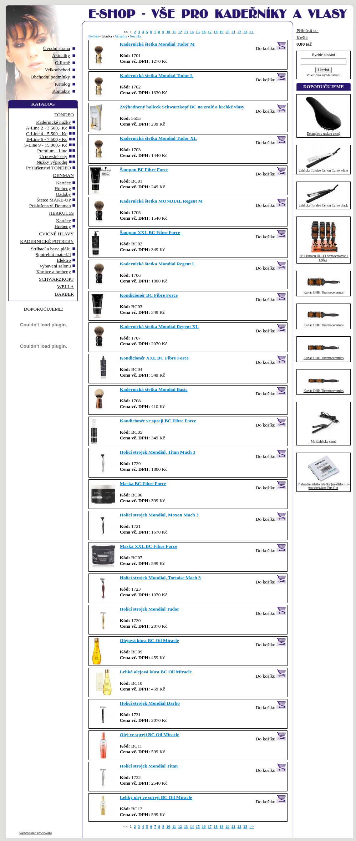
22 (239, 32)
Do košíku (271, 46)
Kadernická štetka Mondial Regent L (157, 263)
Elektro (64, 260)
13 (186, 32)
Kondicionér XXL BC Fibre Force (154, 358)
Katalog (62, 84)
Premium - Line (52, 150)
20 (227, 32)
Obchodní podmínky (50, 77)
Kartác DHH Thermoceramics (324, 292)
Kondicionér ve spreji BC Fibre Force (158, 420)
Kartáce (63, 182)
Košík (302, 37)
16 (204, 32)
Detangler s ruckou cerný (323, 134)
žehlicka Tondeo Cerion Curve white (323, 170)
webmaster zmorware (35, 833)
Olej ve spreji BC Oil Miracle (149, 734)
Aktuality (61, 55)
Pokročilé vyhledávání (323, 75)
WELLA (65, 286)
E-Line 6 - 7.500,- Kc (46, 139)
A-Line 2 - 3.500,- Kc (46, 128)
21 (233, 32)
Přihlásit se (307, 30)
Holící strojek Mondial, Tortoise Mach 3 (160, 577)
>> (251, 32)
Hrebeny (63, 188)
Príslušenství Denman (50, 205)
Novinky (136, 36)
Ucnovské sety (53, 156)
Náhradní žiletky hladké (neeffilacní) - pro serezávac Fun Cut (323, 486)
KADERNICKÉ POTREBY (47, 241)
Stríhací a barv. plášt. (51, 248)
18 (216, 32)
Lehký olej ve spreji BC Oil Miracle (156, 797)
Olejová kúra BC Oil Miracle (149, 640)
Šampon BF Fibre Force (144, 169)
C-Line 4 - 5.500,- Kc (46, 133)
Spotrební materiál (53, 254)
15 (198, 32)
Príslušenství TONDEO (48, 167)
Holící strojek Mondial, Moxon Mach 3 (159, 515)
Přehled (93, 36)
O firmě (62, 62)
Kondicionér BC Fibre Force (149, 295)
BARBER (64, 294)
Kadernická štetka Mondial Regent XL (159, 326)
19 (222, 32)
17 (210, 32)
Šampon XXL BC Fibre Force (150, 232)
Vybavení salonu (55, 266)
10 (168, 32)
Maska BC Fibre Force (143, 483)
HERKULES (61, 213)
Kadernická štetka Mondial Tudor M (157, 44)
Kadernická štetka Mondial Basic (154, 389)
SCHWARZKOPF (56, 279)
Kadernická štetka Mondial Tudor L (156, 75)
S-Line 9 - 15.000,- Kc (45, 145)
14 (192, 32)
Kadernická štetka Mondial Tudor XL (158, 138)
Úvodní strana (56, 48)
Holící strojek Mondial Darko (150, 703)
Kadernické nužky (53, 122)
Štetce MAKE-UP (54, 200)
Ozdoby (63, 194)
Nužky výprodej (51, 162)
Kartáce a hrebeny (53, 271)
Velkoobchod (57, 69)
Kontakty (61, 91)
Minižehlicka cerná (323, 441)
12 (180, 32)
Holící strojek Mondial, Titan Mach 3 (157, 452)
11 (174, 32)
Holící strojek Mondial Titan (149, 766)
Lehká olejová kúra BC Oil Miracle (156, 671)
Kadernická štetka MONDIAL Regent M (161, 201)
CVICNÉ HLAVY (56, 233)
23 (245, 32)
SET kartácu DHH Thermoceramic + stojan (324, 257)
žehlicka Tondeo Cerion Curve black (323, 205)
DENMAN (63, 175)
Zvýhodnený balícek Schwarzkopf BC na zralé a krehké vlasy (182, 106)
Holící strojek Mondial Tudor (149, 609)
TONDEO (64, 114)
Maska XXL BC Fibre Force (148, 546)
